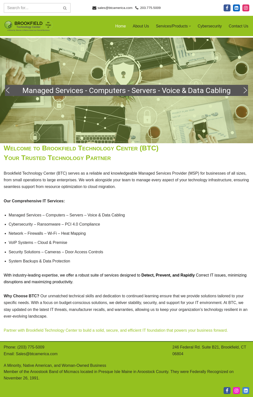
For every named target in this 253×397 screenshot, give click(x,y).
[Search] (32, 8)
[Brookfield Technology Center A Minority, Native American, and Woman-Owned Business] (28, 26)
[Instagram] (245, 7)
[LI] (245, 390)
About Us (141, 26)
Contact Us (238, 26)
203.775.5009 (150, 8)
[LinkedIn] (236, 7)
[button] (190, 26)
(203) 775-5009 (30, 347)
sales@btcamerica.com (115, 8)
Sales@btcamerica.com (37, 354)
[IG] (236, 390)
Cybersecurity (210, 26)
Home (120, 26)
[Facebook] (227, 7)
